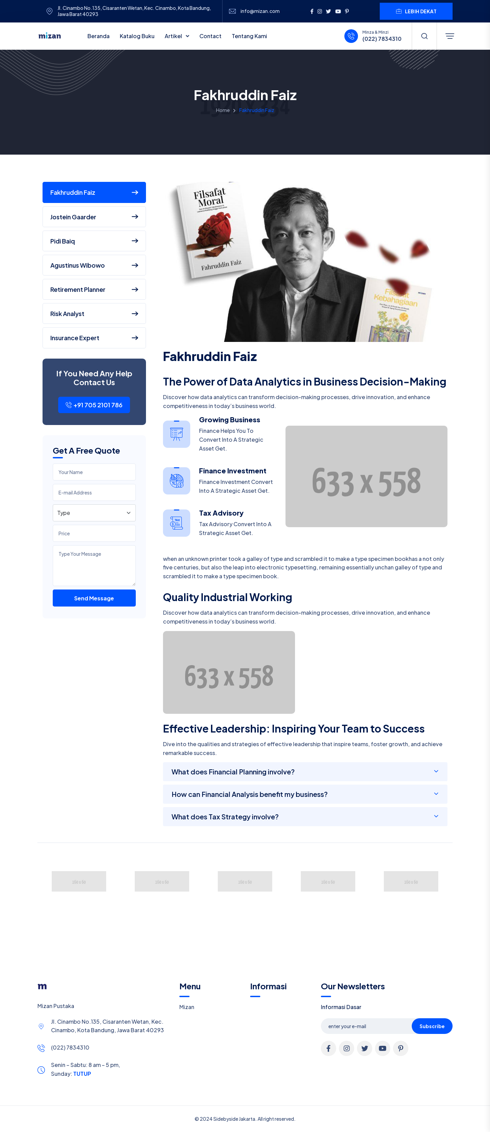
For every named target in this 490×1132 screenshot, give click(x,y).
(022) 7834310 (382, 39)
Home (223, 110)
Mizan (186, 1006)
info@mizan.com (260, 11)
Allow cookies (419, 1122)
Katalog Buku (137, 36)
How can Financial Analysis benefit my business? (250, 794)
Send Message (94, 598)
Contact (210, 36)
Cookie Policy (238, 1123)
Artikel (174, 36)
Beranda (98, 36)
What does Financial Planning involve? (233, 771)
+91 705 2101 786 (94, 405)
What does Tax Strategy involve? (225, 816)
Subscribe (432, 1026)
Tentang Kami (249, 36)
